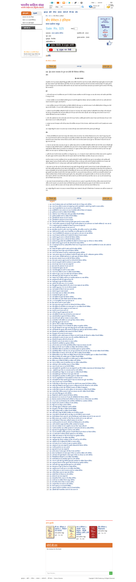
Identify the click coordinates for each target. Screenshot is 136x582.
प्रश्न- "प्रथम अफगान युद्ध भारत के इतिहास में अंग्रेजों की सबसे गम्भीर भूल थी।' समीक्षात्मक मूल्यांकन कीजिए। (76, 254)
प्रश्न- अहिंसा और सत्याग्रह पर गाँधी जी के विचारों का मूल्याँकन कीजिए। (67, 435)
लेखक (92, 2)
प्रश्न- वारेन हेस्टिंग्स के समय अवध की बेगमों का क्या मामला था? (65, 314)
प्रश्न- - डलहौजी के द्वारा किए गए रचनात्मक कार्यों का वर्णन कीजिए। (66, 370)
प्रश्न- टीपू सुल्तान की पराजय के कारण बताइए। (61, 333)
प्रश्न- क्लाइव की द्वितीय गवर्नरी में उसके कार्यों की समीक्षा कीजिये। (66, 248)
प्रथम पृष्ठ (79, 66)
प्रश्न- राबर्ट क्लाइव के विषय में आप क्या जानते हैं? (62, 289)
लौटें (49, 55)
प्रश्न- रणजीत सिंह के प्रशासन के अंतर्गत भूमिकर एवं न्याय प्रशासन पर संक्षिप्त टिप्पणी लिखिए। (73, 389)
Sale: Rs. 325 (55, 28)
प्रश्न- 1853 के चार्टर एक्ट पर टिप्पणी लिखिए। (61, 381)
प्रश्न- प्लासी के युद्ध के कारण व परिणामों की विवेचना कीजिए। (65, 237)
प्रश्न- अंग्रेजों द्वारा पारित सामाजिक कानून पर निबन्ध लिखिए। (64, 364)
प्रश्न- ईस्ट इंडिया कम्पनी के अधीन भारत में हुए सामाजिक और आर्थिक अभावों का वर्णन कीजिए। (73, 229)
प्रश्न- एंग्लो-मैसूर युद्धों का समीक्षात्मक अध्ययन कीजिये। (63, 406)
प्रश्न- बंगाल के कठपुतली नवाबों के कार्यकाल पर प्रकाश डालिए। (65, 262)
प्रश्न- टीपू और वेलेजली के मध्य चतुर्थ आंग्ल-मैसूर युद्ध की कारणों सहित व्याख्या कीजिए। (71, 327)
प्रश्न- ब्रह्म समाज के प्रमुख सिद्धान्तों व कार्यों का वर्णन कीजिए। (65, 430)
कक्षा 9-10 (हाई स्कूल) (28, 23)
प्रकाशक (100, 2)
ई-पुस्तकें (35, 13)
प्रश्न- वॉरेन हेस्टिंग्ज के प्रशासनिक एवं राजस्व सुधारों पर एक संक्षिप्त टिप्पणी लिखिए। (70, 306)
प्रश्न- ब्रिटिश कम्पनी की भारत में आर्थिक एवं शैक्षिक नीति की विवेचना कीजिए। (69, 347)
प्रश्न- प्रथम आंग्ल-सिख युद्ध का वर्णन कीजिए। (61, 393)
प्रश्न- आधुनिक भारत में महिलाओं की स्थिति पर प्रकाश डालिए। (65, 441)
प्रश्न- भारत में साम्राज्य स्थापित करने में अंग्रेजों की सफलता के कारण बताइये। (68, 235)
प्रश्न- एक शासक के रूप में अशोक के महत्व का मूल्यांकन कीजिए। (66, 443)
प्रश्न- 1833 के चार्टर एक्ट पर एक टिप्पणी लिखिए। (62, 366)
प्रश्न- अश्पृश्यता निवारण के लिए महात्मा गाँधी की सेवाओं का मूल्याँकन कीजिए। (69, 462)
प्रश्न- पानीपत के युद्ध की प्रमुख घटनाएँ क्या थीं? (61, 312)
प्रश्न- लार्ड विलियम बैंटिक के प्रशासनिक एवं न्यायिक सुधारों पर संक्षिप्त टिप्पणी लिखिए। (71, 358)
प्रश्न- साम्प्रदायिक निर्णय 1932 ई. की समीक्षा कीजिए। (63, 478)
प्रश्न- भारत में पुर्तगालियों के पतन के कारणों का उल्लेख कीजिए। (65, 208)
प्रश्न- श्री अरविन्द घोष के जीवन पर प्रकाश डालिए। (62, 482)
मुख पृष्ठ (46, 12)
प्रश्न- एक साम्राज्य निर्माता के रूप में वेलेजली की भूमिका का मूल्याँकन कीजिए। (69, 326)
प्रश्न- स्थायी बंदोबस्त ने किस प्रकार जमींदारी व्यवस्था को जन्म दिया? (66, 420)
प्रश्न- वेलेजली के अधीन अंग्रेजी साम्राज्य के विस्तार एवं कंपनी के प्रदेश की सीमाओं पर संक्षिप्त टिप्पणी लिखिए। (76, 335)
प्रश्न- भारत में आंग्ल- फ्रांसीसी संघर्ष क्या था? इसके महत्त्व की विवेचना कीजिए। (69, 256)
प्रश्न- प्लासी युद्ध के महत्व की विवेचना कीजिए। (61, 281)
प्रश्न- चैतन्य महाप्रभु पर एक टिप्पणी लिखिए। (60, 485)
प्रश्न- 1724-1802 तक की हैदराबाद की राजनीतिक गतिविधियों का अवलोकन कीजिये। (71, 401)
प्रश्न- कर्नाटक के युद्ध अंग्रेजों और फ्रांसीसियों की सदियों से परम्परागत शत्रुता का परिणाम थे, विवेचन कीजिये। (76, 241)
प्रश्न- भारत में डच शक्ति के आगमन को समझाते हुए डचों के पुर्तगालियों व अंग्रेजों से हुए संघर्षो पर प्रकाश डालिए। (77, 206)
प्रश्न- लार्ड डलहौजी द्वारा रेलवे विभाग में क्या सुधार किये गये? (64, 374)
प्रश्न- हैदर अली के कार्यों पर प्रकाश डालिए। (60, 302)
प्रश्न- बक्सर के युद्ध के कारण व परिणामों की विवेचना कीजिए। (65, 239)
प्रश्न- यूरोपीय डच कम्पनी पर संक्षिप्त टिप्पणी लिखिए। (62, 212)
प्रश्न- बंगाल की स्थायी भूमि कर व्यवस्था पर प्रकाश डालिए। (64, 318)
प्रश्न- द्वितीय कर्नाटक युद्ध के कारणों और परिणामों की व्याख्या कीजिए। (67, 243)
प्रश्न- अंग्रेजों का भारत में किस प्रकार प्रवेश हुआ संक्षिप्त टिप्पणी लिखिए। (67, 214)
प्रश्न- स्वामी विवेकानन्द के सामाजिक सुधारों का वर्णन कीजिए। (65, 459)
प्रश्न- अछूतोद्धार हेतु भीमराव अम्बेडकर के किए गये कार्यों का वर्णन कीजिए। (68, 439)
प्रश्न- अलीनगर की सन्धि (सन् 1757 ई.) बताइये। (61, 283)
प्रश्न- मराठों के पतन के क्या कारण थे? (59, 310)
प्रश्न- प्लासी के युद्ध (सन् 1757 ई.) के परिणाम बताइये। (63, 287)
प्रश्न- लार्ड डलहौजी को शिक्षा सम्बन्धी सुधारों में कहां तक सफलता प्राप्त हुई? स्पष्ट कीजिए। (71, 379)
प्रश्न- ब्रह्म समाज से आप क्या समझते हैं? (59, 449)
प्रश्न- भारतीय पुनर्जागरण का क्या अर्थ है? (60, 447)
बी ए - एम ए (48, 16)
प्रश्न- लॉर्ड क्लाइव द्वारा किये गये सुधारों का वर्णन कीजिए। (64, 275)
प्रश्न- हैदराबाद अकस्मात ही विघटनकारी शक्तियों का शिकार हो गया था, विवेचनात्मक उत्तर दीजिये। (74, 399)
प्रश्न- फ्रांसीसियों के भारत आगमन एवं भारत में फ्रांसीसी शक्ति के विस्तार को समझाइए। (71, 210)
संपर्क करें (65, 12)
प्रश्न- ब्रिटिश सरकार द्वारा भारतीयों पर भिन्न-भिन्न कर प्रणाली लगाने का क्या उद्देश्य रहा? (71, 418)
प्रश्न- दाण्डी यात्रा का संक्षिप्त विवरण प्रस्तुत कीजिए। (62, 480)
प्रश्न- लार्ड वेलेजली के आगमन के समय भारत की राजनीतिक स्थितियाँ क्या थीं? (69, 337)
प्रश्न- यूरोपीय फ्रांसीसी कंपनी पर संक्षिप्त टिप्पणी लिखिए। (63, 216)
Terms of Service (58, 578)
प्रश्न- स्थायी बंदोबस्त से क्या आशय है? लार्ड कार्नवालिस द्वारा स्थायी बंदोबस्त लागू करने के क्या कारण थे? (75, 416)
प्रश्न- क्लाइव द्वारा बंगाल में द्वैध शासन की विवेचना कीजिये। (64, 250)
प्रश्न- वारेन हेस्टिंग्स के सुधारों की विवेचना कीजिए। (62, 297)
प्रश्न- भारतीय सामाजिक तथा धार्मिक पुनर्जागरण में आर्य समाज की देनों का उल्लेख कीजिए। (72, 428)
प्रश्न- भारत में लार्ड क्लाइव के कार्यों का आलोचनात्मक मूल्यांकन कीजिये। (67, 252)
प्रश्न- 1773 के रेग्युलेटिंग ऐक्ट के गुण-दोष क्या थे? (62, 300)
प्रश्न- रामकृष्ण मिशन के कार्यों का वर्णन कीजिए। (61, 484)
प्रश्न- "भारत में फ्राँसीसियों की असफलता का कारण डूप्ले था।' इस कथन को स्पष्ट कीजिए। (71, 233)
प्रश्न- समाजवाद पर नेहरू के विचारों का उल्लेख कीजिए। (63, 466)
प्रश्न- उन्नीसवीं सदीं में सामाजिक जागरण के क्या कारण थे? (64, 489)
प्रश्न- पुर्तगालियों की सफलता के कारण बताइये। (61, 218)
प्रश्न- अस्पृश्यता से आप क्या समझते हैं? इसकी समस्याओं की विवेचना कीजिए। (69, 445)
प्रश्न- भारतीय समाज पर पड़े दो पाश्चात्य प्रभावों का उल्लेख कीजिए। (66, 470)
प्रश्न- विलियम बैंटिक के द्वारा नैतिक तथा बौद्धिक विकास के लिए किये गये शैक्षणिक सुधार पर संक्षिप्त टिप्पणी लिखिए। (78, 354)
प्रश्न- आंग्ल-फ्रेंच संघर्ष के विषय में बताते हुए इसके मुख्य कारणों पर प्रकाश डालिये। (69, 221)
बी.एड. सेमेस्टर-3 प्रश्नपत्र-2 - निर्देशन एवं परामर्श (61, 529)
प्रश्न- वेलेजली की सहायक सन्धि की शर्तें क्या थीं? (62, 339)
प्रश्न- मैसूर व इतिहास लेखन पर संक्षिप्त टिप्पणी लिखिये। (63, 410)
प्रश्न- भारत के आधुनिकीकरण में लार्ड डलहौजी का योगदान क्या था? (66, 378)
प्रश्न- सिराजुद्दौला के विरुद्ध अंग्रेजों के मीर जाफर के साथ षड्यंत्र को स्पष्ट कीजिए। (69, 285)
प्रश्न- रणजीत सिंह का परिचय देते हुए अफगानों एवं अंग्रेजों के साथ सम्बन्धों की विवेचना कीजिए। (73, 383)
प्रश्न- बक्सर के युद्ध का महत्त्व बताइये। (59, 291)
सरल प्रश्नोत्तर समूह (53, 24)
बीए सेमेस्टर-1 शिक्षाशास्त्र (102, 528)
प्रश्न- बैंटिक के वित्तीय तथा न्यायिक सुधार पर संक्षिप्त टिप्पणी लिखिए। (67, 356)
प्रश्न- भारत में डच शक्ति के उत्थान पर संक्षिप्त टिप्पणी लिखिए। (65, 272)
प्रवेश (76, 12)
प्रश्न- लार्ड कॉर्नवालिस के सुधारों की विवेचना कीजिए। (63, 316)
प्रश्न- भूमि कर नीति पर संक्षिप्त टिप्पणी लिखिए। (61, 324)
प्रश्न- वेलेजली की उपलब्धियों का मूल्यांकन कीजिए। (62, 343)
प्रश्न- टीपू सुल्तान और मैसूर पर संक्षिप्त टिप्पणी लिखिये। (63, 408)
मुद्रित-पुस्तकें (25, 13)
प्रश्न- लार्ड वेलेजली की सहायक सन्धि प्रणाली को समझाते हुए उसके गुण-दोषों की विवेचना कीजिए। (73, 329)
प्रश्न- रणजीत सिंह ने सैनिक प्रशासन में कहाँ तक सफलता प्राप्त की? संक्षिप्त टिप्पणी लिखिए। (72, 391)
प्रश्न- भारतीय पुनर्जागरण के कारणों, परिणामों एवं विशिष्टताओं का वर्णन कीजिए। (69, 422)
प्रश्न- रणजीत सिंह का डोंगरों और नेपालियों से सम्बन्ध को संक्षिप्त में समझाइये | (69, 387)
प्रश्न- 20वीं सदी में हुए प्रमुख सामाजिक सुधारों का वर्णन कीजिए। (65, 464)
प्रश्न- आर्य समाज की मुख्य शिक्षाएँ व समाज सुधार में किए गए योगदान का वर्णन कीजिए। (71, 455)
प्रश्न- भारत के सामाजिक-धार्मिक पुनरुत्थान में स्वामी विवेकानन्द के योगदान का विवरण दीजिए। (73, 432)
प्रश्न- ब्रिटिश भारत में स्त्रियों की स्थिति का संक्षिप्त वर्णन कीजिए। (65, 360)
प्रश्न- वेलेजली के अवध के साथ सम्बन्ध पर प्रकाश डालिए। (64, 341)
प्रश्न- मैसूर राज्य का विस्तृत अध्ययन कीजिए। (60, 405)
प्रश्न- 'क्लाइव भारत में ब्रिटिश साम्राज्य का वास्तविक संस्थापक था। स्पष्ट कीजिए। (69, 277)
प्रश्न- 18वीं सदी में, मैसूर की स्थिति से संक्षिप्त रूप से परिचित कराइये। (66, 412)
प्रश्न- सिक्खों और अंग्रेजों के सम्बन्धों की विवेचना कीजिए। (64, 395)
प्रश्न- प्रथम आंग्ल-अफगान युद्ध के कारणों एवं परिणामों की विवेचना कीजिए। (68, 260)
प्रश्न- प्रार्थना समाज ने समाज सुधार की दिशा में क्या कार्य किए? (65, 451)
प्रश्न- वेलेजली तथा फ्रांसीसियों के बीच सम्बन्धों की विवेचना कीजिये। (66, 331)
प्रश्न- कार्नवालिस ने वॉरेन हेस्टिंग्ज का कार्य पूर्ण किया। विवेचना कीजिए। (67, 320)
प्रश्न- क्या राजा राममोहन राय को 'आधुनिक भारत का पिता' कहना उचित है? (68, 426)
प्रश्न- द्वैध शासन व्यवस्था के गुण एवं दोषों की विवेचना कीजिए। (65, 258)
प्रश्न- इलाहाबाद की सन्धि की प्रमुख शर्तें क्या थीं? (61, 279)
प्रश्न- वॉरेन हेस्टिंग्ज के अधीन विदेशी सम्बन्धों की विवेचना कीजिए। (66, 299)
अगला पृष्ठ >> (107, 66)
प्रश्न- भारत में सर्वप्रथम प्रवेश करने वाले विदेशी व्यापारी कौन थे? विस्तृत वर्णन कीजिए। (71, 204)
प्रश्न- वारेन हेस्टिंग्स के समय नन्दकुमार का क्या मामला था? (64, 308)
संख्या (72, 28)
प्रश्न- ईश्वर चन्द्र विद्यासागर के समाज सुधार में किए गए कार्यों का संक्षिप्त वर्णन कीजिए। (71, 453)
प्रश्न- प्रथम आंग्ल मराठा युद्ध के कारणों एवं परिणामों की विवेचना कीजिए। (67, 304)
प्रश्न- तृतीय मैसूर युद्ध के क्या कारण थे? (59, 322)
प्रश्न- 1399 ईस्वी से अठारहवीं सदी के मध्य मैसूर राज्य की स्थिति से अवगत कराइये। (70, 414)
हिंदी (111, 2)
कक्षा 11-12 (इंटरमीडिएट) (29, 20)
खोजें (50, 12)
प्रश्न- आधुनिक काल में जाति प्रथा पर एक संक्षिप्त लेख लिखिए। (65, 468)
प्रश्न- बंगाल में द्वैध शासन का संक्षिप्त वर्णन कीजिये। (62, 293)
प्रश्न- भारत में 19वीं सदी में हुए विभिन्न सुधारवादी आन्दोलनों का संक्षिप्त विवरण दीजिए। (71, 460)
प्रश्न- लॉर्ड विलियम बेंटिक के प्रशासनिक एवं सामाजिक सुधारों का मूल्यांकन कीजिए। (70, 349)
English (111, 4)
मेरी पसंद (71, 12)
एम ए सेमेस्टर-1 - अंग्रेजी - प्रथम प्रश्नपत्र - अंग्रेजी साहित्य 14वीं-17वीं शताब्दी (82, 530)
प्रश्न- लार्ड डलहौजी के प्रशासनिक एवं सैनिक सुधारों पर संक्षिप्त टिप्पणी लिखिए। (69, 376)
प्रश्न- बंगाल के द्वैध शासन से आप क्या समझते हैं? (62, 264)
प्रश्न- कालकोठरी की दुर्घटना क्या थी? (59, 268)
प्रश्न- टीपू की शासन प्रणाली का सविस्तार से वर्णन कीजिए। (64, 403)
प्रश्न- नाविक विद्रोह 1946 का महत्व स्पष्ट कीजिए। (62, 472)
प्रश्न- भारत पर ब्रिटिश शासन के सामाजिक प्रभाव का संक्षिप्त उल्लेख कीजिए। (68, 362)
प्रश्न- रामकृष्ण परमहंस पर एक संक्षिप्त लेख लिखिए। (62, 437)
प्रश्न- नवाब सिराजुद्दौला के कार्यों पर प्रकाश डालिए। (62, 270)
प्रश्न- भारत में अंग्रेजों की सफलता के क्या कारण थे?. (62, 227)
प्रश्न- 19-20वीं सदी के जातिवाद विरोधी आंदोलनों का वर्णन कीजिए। (66, 433)
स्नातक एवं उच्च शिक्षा (28, 17)
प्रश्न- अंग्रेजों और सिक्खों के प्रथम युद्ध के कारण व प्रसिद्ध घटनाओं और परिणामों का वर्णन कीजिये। (74, 385)
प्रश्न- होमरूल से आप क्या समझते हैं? (59, 476)
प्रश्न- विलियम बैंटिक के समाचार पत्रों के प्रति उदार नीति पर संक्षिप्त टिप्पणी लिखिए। (70, 352)
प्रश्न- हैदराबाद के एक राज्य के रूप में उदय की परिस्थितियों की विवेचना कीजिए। (69, 397)
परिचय (54, 12)
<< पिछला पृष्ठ (51, 66)
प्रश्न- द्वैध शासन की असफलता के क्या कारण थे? (62, 266)
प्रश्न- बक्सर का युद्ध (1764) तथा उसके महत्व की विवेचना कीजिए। (66, 273)
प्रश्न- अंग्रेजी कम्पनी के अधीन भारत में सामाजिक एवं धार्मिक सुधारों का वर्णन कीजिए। (71, 231)
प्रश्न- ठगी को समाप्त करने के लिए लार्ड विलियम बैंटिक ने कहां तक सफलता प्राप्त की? (71, 345)
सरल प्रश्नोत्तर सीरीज (57, 33)
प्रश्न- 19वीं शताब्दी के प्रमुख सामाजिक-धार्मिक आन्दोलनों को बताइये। (67, 424)
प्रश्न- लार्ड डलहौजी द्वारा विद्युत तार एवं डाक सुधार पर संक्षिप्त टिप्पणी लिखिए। (69, 372)
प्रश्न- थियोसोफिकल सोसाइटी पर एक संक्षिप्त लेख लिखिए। (64, 457)
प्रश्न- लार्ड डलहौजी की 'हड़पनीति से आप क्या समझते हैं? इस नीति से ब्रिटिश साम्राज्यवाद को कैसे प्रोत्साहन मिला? (77, 368)
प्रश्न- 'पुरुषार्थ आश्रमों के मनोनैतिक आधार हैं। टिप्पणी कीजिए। (65, 487)
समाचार (60, 12)
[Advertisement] (79, 505)
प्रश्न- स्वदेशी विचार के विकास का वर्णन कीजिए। (61, 474)
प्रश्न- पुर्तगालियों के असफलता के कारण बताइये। (61, 220)
